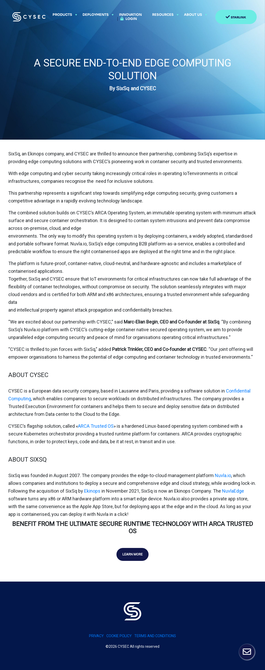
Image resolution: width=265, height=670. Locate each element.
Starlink (238, 17)
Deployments (96, 15)
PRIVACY (96, 636)
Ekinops (92, 491)
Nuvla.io (223, 475)
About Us (193, 15)
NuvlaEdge (233, 491)
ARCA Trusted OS (96, 426)
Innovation (130, 15)
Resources (163, 15)
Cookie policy (119, 636)
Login (131, 19)
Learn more (132, 554)
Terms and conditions (155, 636)
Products (62, 15)
